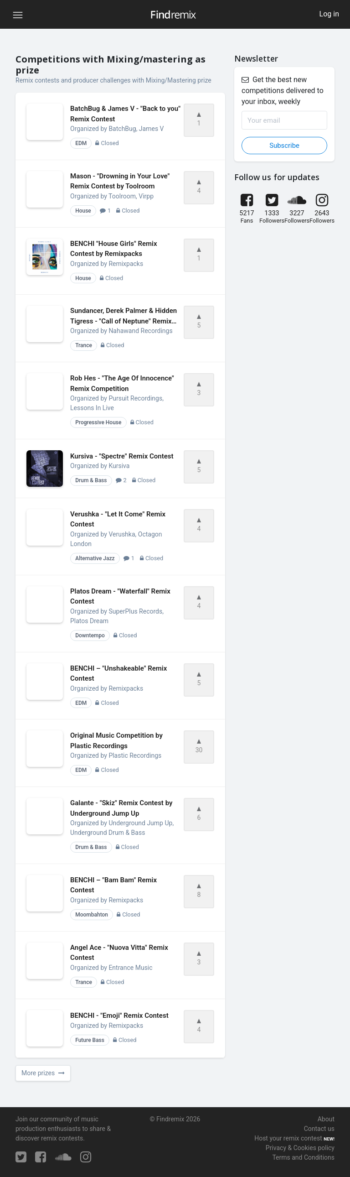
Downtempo (90, 635)
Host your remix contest (288, 1138)
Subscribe (284, 145)
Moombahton (91, 914)
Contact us (319, 1128)
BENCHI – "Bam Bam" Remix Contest (113, 885)
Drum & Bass (91, 480)
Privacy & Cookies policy (300, 1147)
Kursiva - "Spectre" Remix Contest (122, 456)
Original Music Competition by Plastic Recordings (116, 740)
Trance (83, 345)
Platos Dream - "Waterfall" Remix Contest (120, 596)
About (326, 1119)
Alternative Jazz (94, 558)
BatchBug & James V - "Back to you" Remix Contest (125, 113)
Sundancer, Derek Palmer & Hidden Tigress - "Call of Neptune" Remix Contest (123, 316)
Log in (329, 14)
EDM (81, 143)
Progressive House (98, 422)
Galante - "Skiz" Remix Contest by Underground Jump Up (121, 808)
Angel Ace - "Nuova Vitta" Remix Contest (119, 952)
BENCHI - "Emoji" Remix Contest (119, 1015)
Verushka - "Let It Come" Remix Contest (117, 519)
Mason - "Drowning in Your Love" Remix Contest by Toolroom (120, 181)
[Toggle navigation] (17, 14)
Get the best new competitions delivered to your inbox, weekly (283, 90)
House (83, 211)
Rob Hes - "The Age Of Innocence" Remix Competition (122, 383)
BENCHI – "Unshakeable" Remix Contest (118, 673)
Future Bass (89, 1040)
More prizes (43, 1073)
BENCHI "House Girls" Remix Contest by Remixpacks (113, 249)
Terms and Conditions (303, 1157)
